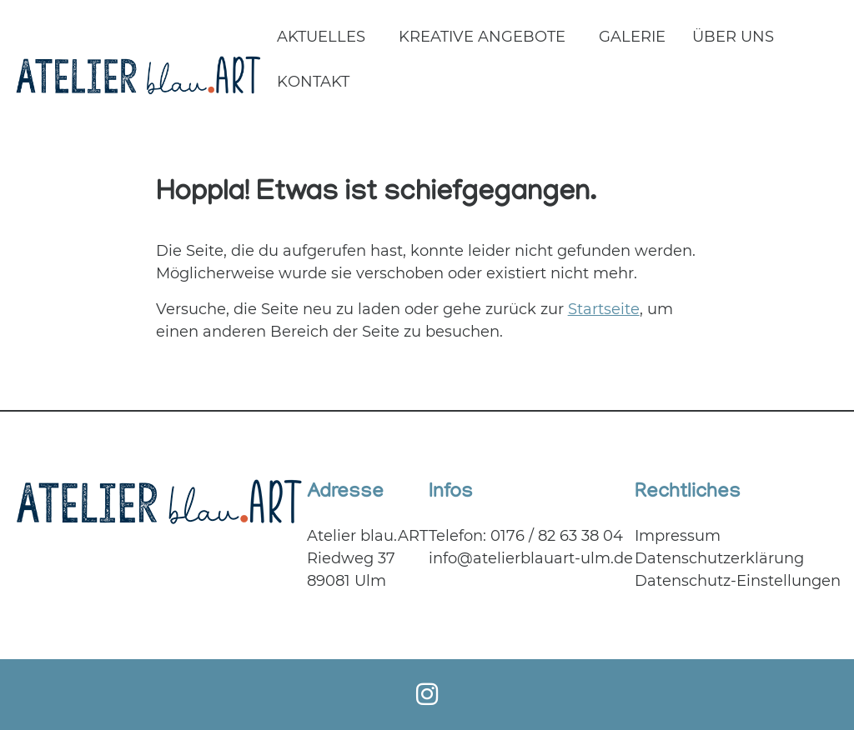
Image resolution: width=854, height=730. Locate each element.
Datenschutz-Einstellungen (738, 581)
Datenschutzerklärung (719, 558)
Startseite (604, 309)
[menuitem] (324, 39)
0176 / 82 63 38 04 (556, 536)
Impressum (678, 536)
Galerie (632, 37)
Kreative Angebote (482, 37)
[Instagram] (427, 694)
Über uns (733, 37)
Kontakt (313, 81)
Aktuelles (321, 37)
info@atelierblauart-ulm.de (531, 558)
